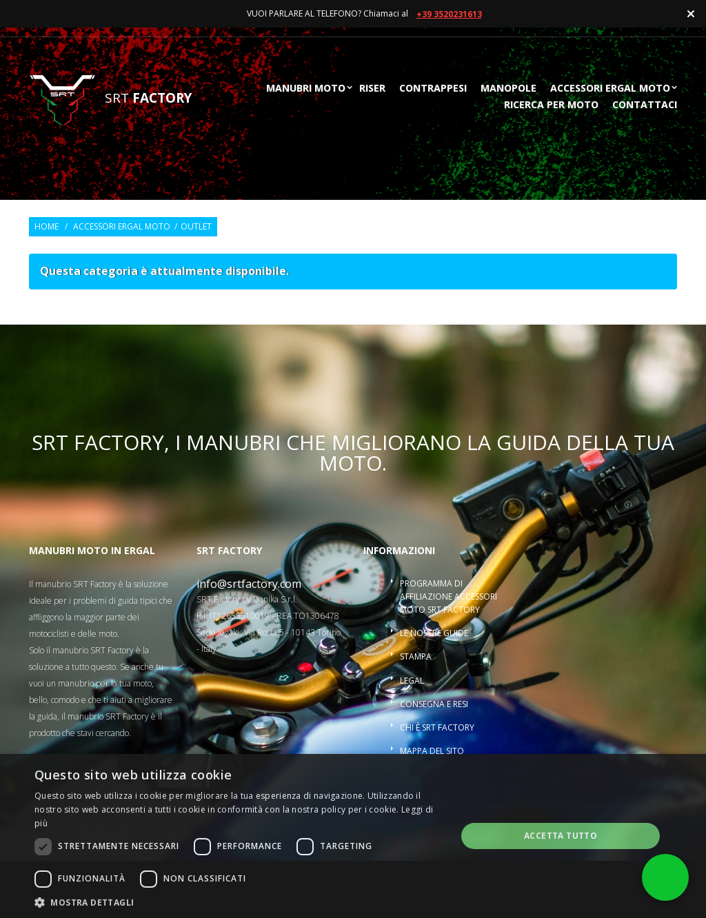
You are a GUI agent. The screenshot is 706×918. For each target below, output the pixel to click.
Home (46, 227)
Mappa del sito (432, 751)
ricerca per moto (551, 105)
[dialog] (353, 836)
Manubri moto (305, 88)
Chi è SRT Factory (437, 727)
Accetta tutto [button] (560, 836)
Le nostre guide (434, 633)
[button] (239, 901)
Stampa (416, 656)
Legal (412, 680)
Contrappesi (433, 88)
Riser (372, 88)
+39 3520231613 (449, 14)
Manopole (508, 88)
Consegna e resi (434, 704)
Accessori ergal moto (610, 88)
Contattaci (644, 105)
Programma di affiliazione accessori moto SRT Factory (448, 596)
